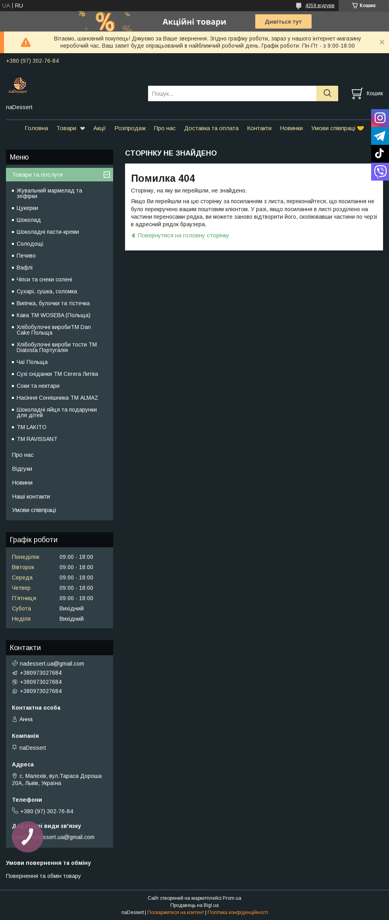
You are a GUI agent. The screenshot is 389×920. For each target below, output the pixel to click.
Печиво (26, 255)
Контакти (259, 128)
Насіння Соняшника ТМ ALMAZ (57, 398)
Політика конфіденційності (238, 912)
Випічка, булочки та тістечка (53, 303)
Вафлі (25, 267)
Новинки (291, 128)
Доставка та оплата (211, 128)
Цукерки (27, 208)
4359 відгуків (320, 5)
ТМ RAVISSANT (37, 439)
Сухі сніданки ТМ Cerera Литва (57, 374)
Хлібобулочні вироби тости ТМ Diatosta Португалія (57, 347)
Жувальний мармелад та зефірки (49, 193)
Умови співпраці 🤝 (337, 128)
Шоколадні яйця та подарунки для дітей (57, 412)
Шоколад (29, 220)
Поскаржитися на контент (175, 912)
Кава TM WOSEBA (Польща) (54, 315)
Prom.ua (232, 898)
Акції (99, 128)
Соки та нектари (38, 386)
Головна (36, 128)
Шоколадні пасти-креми (48, 232)
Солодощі (30, 244)
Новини (22, 482)
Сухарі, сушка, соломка (47, 291)
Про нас (165, 128)
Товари (66, 128)
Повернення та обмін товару (43, 876)
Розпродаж (130, 128)
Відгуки (22, 468)
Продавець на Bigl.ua (194, 905)
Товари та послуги (37, 174)
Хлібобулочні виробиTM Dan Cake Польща (54, 330)
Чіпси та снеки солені (44, 279)
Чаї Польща (32, 362)
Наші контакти (31, 496)
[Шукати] (327, 93)
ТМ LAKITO (31, 427)
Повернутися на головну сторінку (183, 235)
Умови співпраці (34, 509)
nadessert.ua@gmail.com (52, 663)
